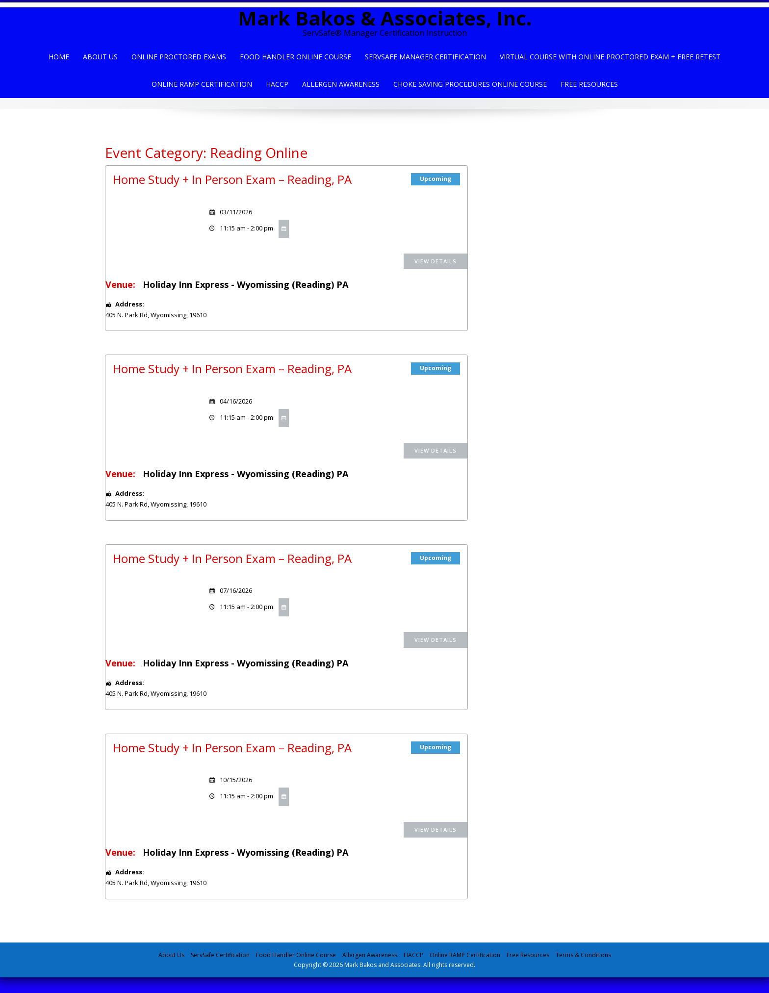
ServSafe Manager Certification (425, 56)
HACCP (277, 84)
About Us (100, 56)
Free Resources (589, 84)
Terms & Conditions (583, 955)
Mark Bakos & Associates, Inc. (385, 17)
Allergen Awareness (341, 84)
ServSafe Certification (220, 955)
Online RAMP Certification (465, 955)
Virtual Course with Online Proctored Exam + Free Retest (610, 56)
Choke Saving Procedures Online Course (470, 84)
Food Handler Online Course (295, 56)
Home (59, 56)
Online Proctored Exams (178, 56)
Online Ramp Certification (202, 84)
